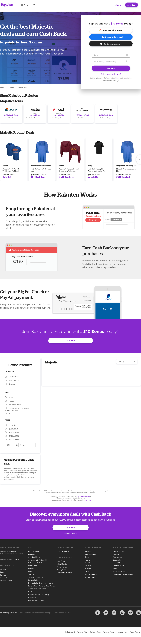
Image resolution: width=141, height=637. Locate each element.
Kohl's (87, 557)
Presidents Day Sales (64, 573)
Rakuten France (6, 581)
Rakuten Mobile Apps (8, 551)
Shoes (115, 569)
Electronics (117, 560)
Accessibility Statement (37, 589)
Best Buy (88, 551)
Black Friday (61, 561)
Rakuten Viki (70, 632)
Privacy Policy (126, 78)
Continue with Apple (110, 43)
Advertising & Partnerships (38, 560)
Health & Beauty (119, 566)
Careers (31, 569)
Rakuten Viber (82, 632)
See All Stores (90, 577)
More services (122, 632)
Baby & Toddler (118, 551)
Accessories (117, 557)
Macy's (87, 560)
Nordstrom (89, 563)
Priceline (88, 569)
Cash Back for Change (36, 600)
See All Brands (91, 574)
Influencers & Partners (36, 563)
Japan (2, 572)
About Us (31, 554)
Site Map (31, 574)
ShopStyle (4, 578)
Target (87, 571)
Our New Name (34, 557)
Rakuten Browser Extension (10, 559)
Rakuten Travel (108, 632)
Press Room (32, 566)
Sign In (118, 5)
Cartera (3, 575)
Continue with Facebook (110, 37)
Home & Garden (119, 571)
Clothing (116, 554)
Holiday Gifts (61, 570)
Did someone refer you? (111, 74)
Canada (3, 569)
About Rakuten (135, 632)
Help (30, 592)
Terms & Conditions (112, 78)
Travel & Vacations (120, 563)
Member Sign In (70, 533)
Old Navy (88, 566)
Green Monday (62, 567)
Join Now (132, 5)
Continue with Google (110, 30)
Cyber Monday (61, 564)
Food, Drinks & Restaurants (123, 574)
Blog (30, 571)
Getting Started (34, 551)
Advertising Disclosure (8, 613)
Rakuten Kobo (95, 632)
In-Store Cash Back (63, 551)
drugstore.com (90, 554)
